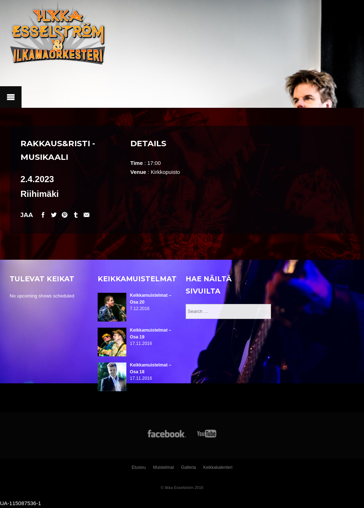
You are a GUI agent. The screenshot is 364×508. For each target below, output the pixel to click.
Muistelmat (163, 467)
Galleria (188, 467)
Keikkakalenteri (217, 467)
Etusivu (139, 467)
